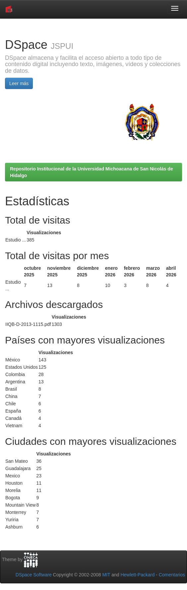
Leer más (19, 83)
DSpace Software (34, 574)
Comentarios (172, 574)
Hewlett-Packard (137, 574)
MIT (106, 574)
